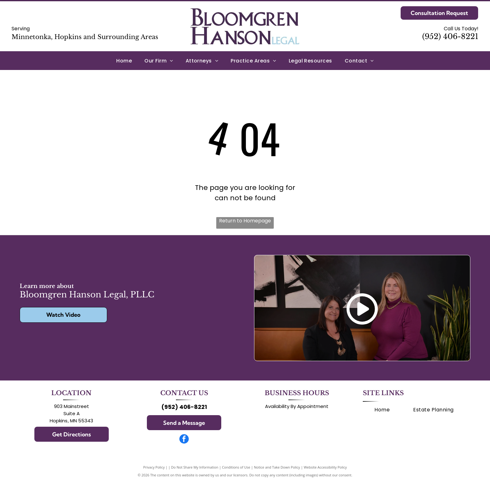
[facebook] (184, 439)
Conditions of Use (236, 467)
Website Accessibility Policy (325, 467)
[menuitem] (124, 60)
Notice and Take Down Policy (277, 467)
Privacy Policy (154, 467)
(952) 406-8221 (450, 36)
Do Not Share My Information (194, 467)
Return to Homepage (245, 220)
